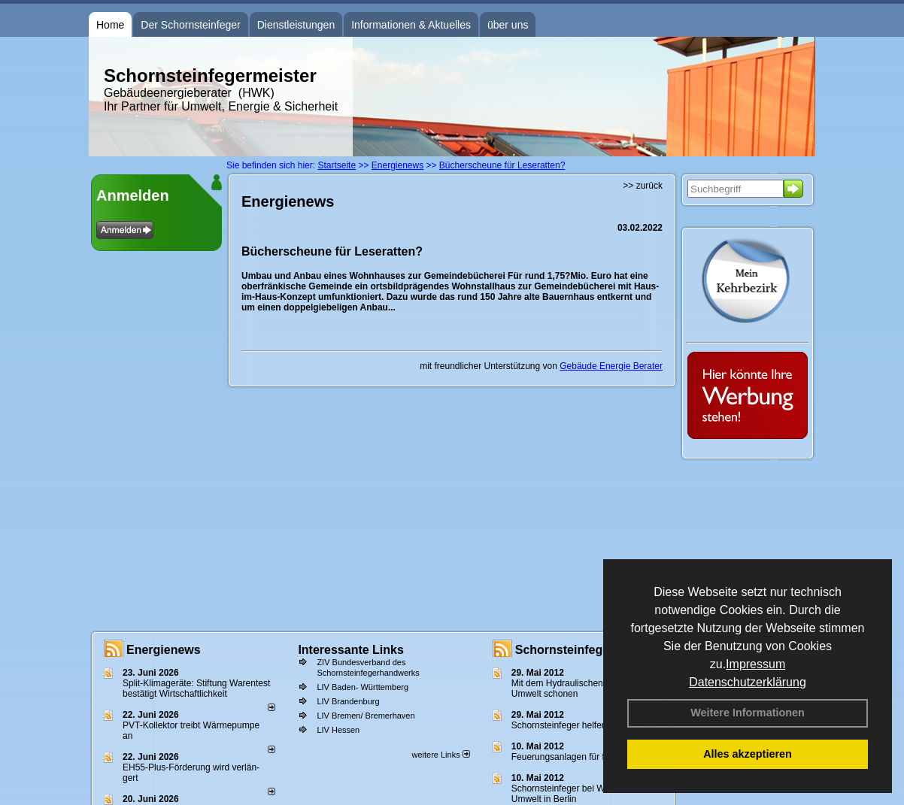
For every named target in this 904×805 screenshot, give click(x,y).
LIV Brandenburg (348, 701)
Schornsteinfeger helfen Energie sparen (590, 725)
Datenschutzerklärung (747, 682)
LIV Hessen (338, 729)
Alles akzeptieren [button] (747, 754)
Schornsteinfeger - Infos (584, 649)
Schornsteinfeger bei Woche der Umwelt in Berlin (575, 793)
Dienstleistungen (296, 25)
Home (110, 25)
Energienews (163, 649)
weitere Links (440, 754)
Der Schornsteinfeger (190, 25)
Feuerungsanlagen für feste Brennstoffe (590, 757)
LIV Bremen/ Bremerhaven (365, 715)
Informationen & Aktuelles (411, 25)
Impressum (755, 664)
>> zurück (643, 185)
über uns (507, 25)
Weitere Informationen (747, 713)
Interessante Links (351, 649)
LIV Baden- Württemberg (362, 687)
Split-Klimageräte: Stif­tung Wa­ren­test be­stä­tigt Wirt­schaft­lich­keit (196, 688)
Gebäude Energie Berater (611, 366)
